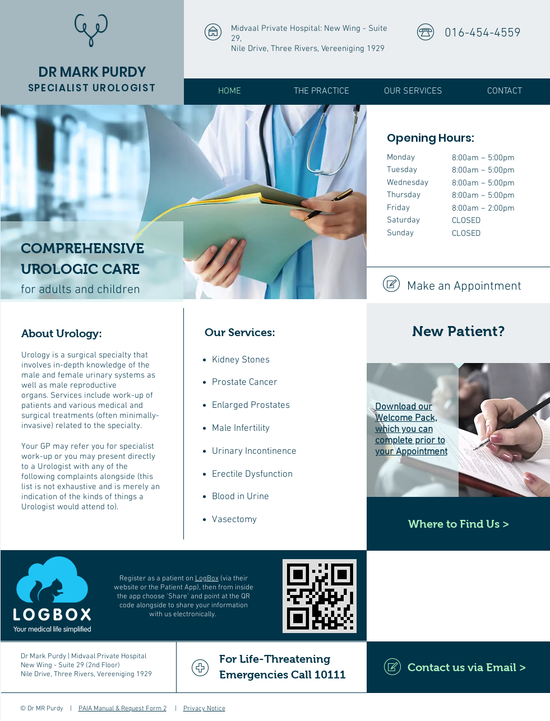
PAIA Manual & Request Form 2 (122, 709)
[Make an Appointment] (458, 287)
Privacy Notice (204, 709)
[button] (322, 91)
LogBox (207, 578)
